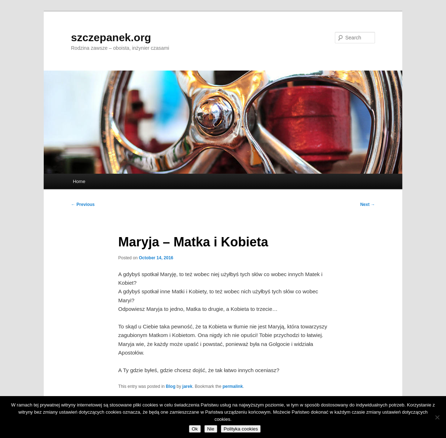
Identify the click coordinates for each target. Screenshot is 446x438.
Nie (210, 429)
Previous (83, 204)
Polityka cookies (241, 429)
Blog (171, 386)
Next (367, 204)
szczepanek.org (111, 37)
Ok (195, 429)
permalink (233, 386)
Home (79, 181)
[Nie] (437, 417)
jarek (187, 386)
